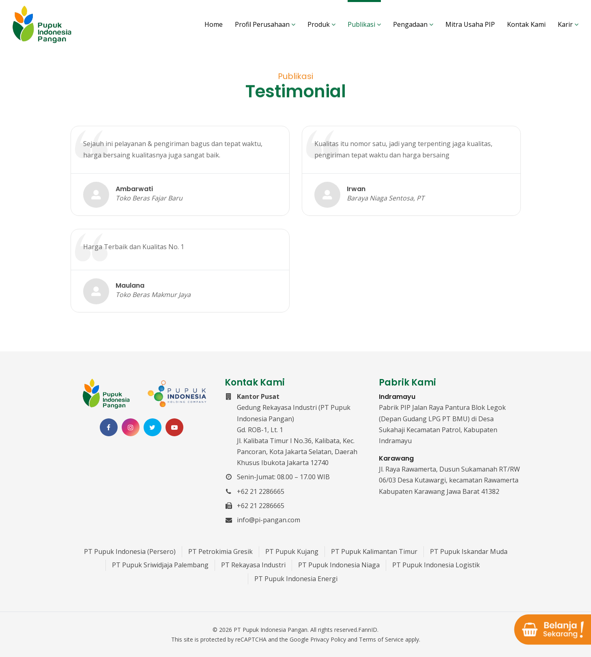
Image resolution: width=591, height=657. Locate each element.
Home (213, 24)
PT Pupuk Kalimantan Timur (374, 551)
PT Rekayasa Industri (253, 565)
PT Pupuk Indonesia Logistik (436, 565)
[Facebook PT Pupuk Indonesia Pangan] (109, 427)
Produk (321, 24)
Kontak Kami (526, 24)
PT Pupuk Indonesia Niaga (339, 565)
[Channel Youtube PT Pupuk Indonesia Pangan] (174, 427)
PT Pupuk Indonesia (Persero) (130, 551)
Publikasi (364, 24)
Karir (568, 24)
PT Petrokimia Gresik (220, 551)
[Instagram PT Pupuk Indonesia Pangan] (131, 427)
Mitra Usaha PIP (470, 24)
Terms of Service (381, 639)
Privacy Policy (328, 639)
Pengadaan (413, 24)
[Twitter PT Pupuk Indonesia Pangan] (152, 427)
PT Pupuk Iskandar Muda (468, 551)
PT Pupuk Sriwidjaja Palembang (160, 565)
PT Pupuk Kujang (291, 551)
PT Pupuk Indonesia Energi (295, 578)
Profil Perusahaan (265, 24)
